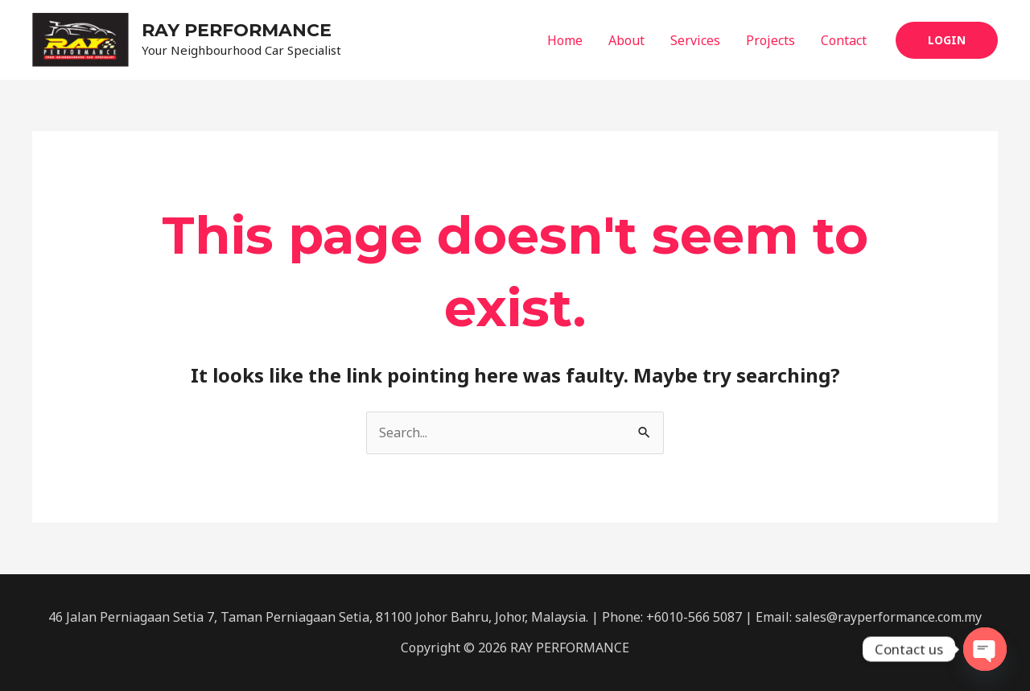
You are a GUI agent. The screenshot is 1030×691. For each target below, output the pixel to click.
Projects (770, 40)
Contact (844, 40)
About (626, 40)
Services (695, 40)
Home (565, 40)
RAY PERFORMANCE (237, 30)
